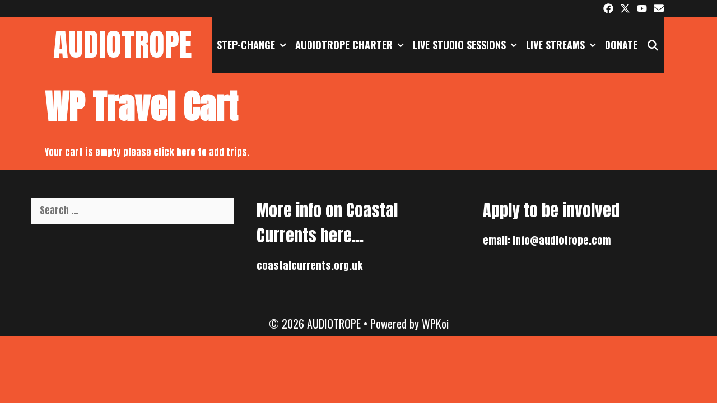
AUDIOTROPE (122, 44)
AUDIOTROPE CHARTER (351, 45)
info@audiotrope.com (562, 240)
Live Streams (563, 45)
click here (175, 152)
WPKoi (435, 323)
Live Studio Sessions (467, 45)
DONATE (621, 45)
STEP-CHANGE (254, 45)
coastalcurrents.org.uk (309, 265)
